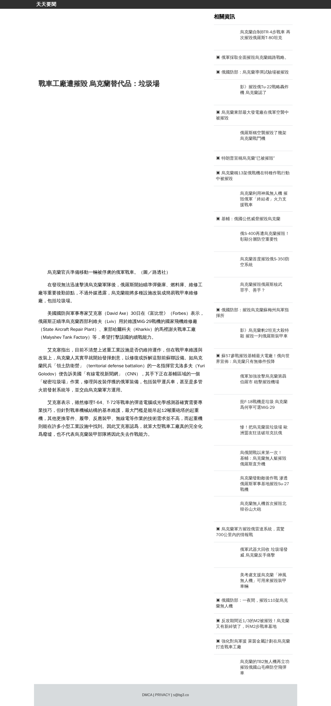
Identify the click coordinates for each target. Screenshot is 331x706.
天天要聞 (46, 4)
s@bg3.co (181, 695)
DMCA (147, 695)
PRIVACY (162, 695)
